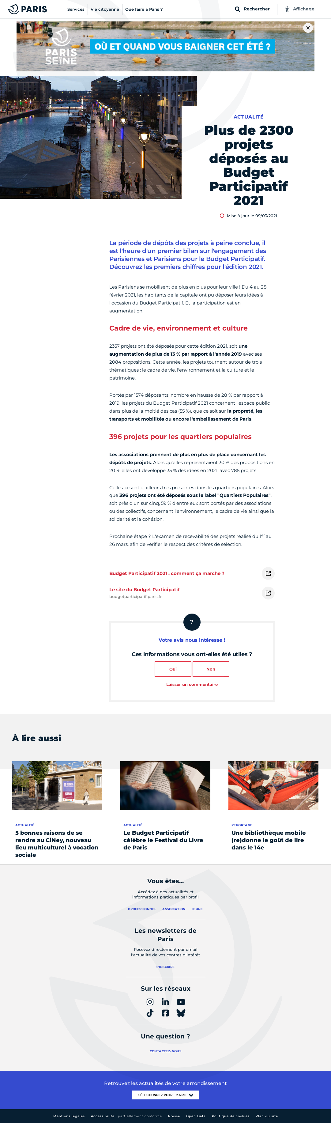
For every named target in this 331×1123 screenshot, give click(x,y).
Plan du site (267, 1116)
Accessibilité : (126, 1116)
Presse (174, 1116)
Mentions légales (69, 1116)
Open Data (196, 1116)
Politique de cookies (231, 1116)
